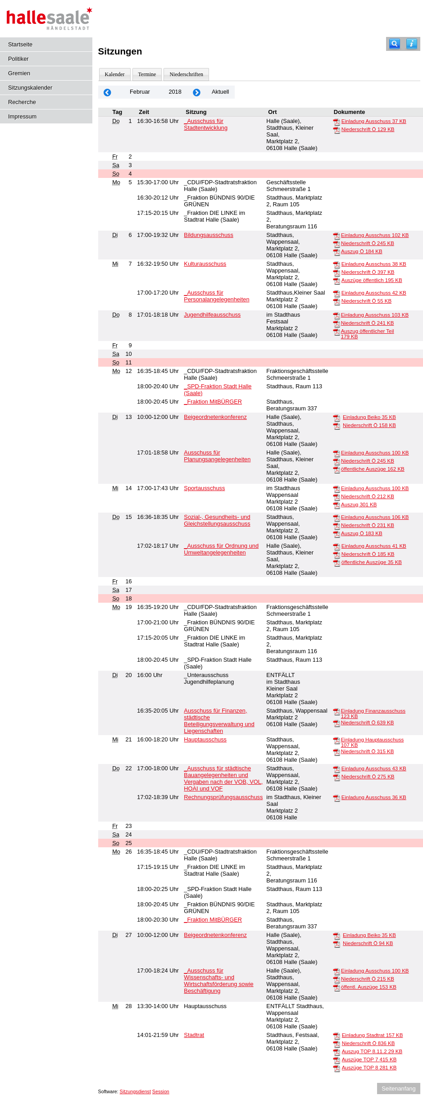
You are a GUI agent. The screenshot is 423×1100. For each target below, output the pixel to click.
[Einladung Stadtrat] (336, 1035)
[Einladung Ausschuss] (336, 121)
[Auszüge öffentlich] (336, 280)
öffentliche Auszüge (373, 469)
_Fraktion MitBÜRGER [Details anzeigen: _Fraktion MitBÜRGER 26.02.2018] (213, 919)
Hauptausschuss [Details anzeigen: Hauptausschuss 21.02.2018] (205, 739)
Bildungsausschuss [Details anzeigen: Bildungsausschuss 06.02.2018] (208, 235)
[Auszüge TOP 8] (336, 1068)
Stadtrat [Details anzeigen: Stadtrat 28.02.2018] (194, 1035)
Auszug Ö (361, 251)
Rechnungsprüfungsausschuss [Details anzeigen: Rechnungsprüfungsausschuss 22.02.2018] (223, 797)
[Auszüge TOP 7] (336, 1060)
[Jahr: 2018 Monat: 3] (196, 92)
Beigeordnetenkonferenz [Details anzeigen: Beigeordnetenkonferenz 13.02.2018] (215, 417)
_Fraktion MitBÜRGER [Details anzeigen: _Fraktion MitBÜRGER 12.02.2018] (213, 401)
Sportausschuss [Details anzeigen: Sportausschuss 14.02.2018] (204, 488)
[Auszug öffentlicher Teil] (336, 331)
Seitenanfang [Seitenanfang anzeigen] (398, 1088)
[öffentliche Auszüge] (336, 469)
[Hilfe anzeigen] (411, 44)
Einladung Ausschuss (373, 121)
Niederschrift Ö (368, 129)
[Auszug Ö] (336, 252)
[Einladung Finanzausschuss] (336, 711)
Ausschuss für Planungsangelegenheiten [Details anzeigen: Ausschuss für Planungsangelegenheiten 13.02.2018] (217, 456)
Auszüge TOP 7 (369, 1059)
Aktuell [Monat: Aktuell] (220, 91)
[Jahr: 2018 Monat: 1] (107, 92)
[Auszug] (336, 505)
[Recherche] (394, 44)
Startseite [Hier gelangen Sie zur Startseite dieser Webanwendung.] (20, 44)
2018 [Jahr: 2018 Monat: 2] (174, 91)
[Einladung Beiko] (336, 417)
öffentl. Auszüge (368, 987)
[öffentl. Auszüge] (336, 987)
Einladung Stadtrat (372, 1035)
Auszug (359, 504)
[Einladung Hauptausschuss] (336, 740)
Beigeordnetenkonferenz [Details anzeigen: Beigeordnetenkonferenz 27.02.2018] (215, 935)
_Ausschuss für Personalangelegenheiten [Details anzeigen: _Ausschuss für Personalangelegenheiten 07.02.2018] (216, 296)
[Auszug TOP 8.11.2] (336, 1052)
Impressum (22, 116)
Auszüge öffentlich (371, 280)
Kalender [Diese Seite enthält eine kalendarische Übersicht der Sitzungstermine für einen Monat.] (115, 74)
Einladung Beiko (369, 417)
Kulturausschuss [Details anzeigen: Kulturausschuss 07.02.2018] (205, 263)
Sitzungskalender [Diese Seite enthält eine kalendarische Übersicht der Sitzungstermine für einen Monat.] (30, 87)
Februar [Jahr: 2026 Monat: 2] (140, 91)
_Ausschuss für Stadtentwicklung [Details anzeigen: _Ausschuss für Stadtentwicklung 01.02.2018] (205, 124)
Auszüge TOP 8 (369, 1067)
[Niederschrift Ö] (336, 129)
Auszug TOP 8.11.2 (372, 1051)
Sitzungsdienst (135, 1091)
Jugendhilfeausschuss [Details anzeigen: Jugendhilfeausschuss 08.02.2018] (212, 314)
